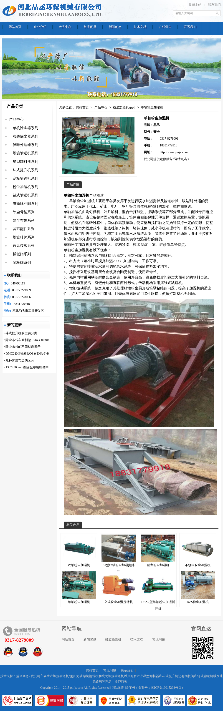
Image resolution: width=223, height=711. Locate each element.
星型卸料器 (151, 676)
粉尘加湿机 (85, 201)
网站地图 (118, 687)
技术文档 (136, 639)
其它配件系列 (22, 229)
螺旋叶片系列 (22, 237)
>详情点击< (180, 159)
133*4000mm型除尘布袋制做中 (27, 367)
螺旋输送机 (113, 639)
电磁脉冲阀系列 (23, 204)
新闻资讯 (90, 639)
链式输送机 (205, 676)
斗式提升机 (170, 676)
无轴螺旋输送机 (87, 676)
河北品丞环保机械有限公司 (53, 10)
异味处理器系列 (23, 145)
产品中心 (16, 119)
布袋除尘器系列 (23, 136)
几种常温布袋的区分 (19, 360)
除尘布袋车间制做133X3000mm (27, 340)
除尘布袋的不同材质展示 (23, 347)
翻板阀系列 (20, 262)
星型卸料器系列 (23, 161)
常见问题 (158, 639)
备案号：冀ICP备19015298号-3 (159, 687)
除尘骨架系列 (22, 212)
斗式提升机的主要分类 (21, 333)
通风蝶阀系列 (22, 246)
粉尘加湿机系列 (23, 187)
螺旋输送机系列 (23, 153)
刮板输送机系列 (23, 178)
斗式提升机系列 (23, 170)
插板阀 (189, 676)
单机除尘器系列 (23, 128)
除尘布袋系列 (22, 220)
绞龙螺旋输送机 (113, 676)
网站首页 (82, 107)
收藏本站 (195, 4)
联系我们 (214, 4)
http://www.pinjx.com (174, 152)
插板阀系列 (20, 254)
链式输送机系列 (23, 195)
